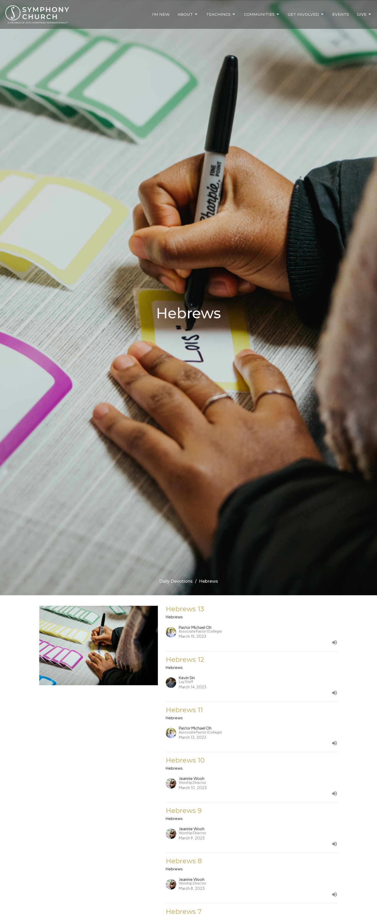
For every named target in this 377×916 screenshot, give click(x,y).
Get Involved (306, 14)
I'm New (161, 14)
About (188, 14)
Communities (262, 14)
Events (340, 14)
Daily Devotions (176, 581)
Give (364, 14)
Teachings (221, 14)
